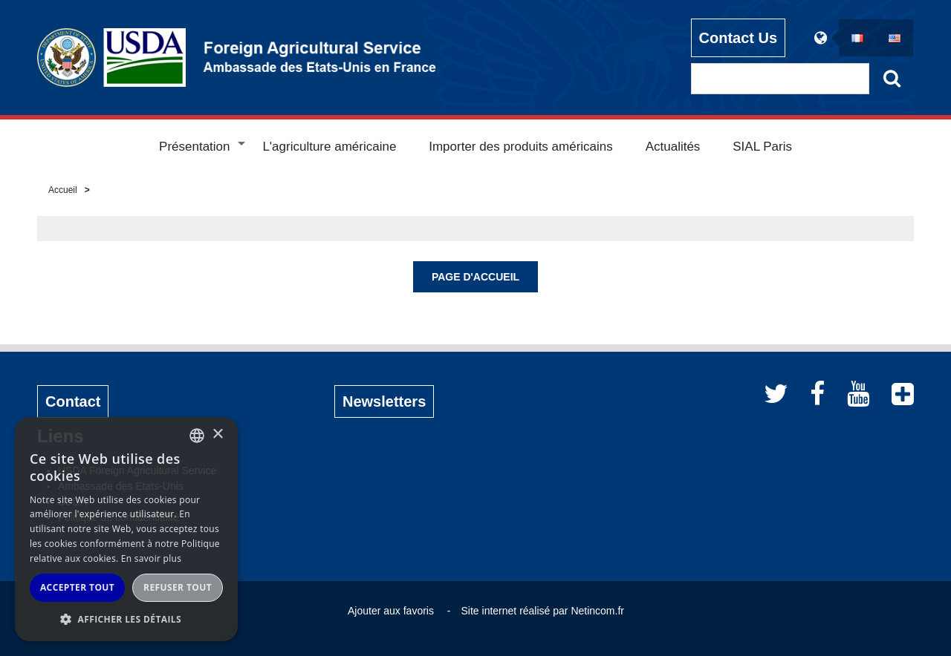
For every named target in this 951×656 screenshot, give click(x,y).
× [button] (217, 434)
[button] (126, 618)
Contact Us (738, 38)
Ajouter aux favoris (391, 611)
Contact (72, 401)
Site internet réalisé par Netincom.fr (542, 611)
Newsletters (384, 401)
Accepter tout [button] (77, 587)
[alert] (126, 529)
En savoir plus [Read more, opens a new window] (151, 558)
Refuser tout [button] (177, 587)
